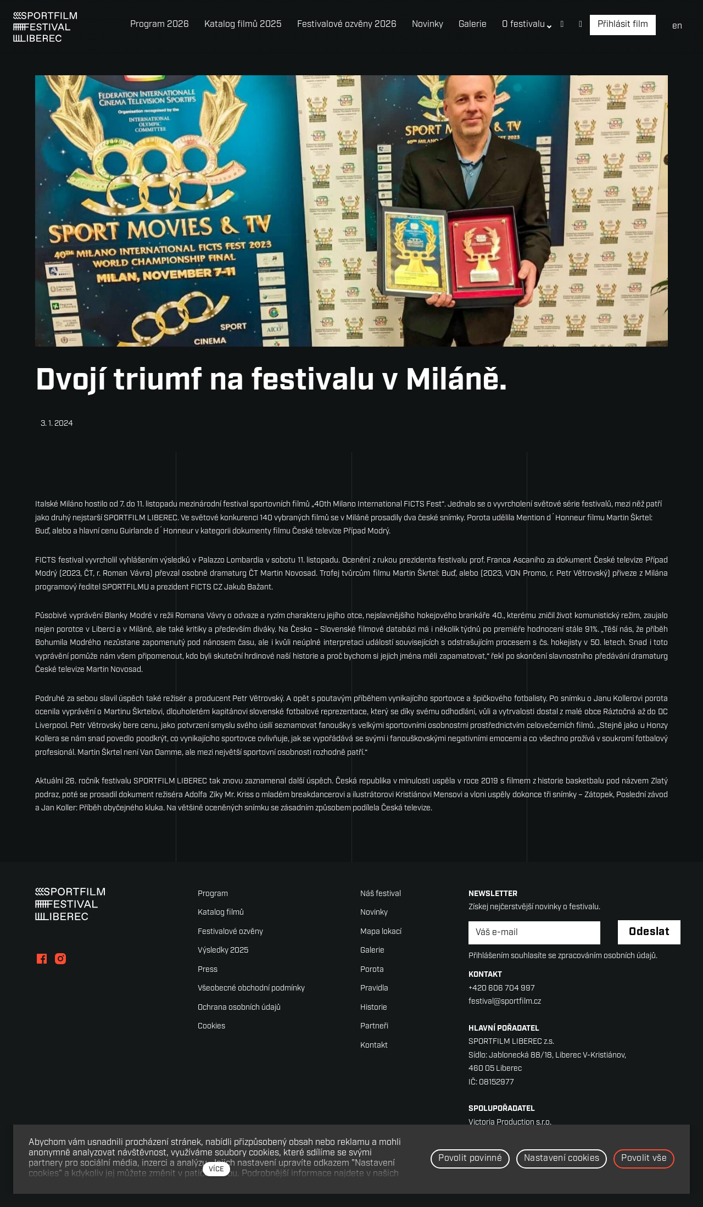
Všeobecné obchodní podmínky (251, 988)
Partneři (374, 1026)
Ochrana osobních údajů (239, 1008)
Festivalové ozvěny (230, 932)
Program (213, 894)
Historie (373, 1008)
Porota (372, 970)
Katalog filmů (221, 913)
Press (207, 970)
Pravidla (374, 988)
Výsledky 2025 (223, 951)
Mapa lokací (380, 932)
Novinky (374, 913)
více (216, 1169)
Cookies (211, 1026)
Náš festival (380, 894)
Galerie (372, 951)
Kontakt (374, 1046)
